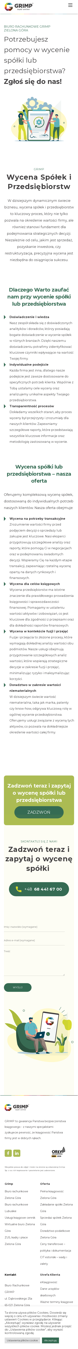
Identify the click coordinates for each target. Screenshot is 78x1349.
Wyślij (17, 987)
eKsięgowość (48, 1282)
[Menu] (70, 5)
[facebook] (8, 1153)
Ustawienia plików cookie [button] (22, 1340)
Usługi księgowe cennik (20, 1217)
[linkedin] (16, 1153)
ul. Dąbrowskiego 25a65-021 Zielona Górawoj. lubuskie (18, 1305)
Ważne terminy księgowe (56, 1302)
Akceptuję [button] (50, 1340)
